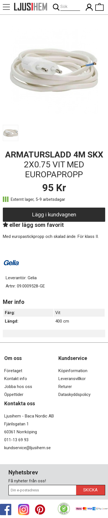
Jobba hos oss (18, 386)
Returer (65, 386)
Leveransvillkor (72, 378)
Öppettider (13, 394)
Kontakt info (15, 378)
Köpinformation (72, 370)
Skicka (90, 490)
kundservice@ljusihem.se (27, 447)
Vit (57, 312)
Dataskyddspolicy (74, 394)
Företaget (13, 370)
